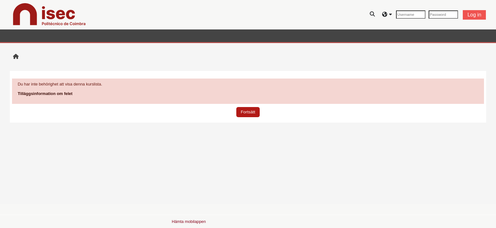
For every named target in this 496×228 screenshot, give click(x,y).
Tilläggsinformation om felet (45, 93)
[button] (373, 14)
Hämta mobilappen (189, 221)
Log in (474, 14)
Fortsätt (248, 112)
